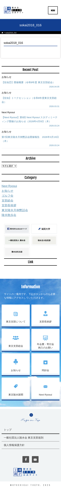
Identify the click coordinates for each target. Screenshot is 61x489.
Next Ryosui (9, 186)
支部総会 (7, 200)
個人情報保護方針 (14, 445)
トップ (8, 429)
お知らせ (7, 191)
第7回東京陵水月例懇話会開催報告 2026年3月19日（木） (30, 139)
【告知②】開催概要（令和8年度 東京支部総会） (28, 82)
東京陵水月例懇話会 (15, 210)
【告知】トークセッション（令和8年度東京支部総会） (29, 100)
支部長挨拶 (9, 205)
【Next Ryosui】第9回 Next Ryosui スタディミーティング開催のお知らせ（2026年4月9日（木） (29, 119)
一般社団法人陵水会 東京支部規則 (23, 437)
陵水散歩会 (9, 215)
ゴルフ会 (7, 195)
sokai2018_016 (11, 33)
